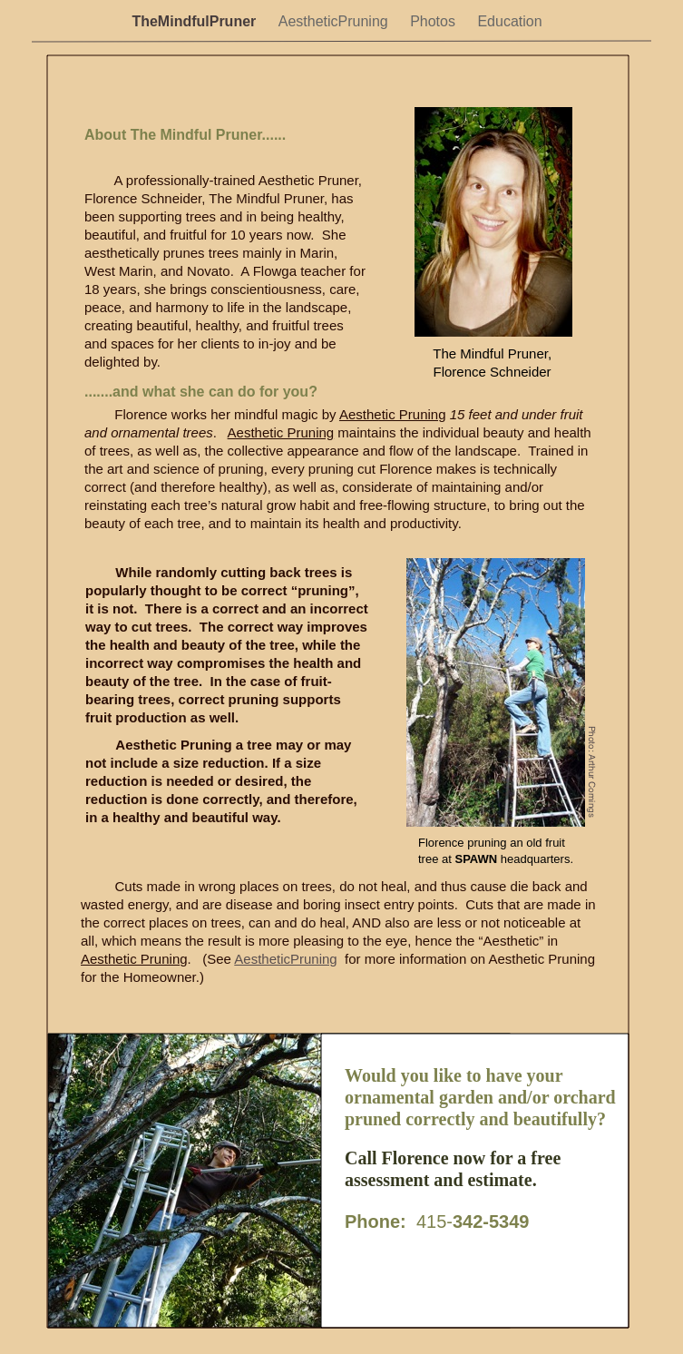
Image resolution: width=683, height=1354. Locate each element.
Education (509, 21)
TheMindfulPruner (195, 21)
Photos (434, 21)
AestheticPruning (335, 21)
